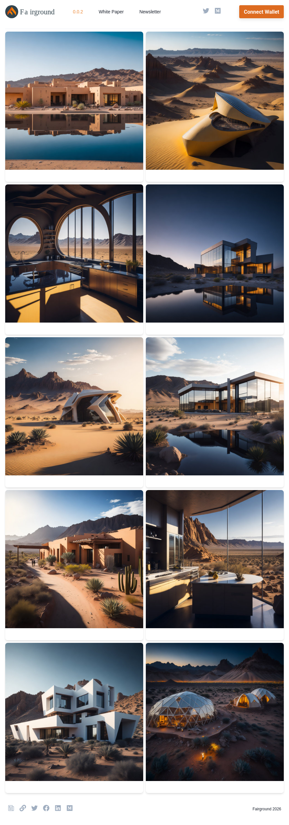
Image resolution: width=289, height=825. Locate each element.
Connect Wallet (261, 12)
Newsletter (150, 11)
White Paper (111, 11)
